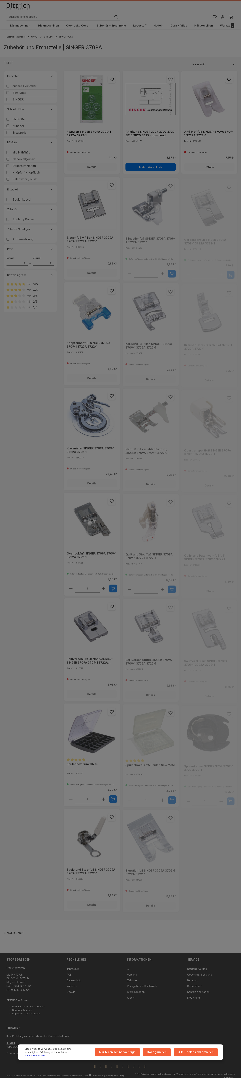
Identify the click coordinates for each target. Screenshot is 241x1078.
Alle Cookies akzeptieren (198, 1053)
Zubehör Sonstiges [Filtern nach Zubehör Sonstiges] (30, 225)
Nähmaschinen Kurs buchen (28, 1003)
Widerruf (72, 983)
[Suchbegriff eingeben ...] (116, 10)
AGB (69, 971)
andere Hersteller (24, 83)
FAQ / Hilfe (193, 994)
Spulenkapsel (21, 196)
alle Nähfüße (21, 149)
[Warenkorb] (230, 10)
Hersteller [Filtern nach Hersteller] (30, 72)
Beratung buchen (22, 1007)
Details (92, 163)
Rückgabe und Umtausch (142, 983)
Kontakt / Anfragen (198, 989)
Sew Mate (19, 89)
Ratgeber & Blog (197, 966)
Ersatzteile (19, 129)
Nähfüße (18, 116)
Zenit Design (119, 1073)
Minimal (17, 257)
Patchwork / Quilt (24, 176)
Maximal (43, 257)
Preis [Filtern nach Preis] (30, 245)
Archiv (131, 994)
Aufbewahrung (22, 236)
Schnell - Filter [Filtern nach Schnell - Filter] (30, 105)
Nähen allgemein (23, 156)
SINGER (18, 96)
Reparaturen (194, 983)
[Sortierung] (213, 61)
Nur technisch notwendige (126, 1053)
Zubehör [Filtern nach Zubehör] (30, 206)
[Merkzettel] (213, 10)
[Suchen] (173, 10)
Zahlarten (132, 977)
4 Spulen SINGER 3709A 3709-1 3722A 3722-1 (89, 130)
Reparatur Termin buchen (26, 1010)
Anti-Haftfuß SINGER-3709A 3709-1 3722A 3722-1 (208, 130)
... (128, 966)
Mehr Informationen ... (66, 1054)
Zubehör (18, 122)
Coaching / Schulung (199, 971)
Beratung (192, 977)
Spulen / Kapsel (23, 216)
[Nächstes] (232, 22)
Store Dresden (136, 989)
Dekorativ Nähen (24, 162)
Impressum (73, 966)
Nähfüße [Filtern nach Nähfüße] (30, 139)
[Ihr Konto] (222, 10)
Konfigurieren (163, 1053)
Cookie (71, 989)
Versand (132, 971)
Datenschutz (74, 977)
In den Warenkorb (150, 163)
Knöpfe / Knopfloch (26, 169)
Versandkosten (182, 1071)
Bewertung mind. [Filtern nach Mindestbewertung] (30, 271)
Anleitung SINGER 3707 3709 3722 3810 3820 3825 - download (149, 130)
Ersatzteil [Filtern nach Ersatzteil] (30, 186)
